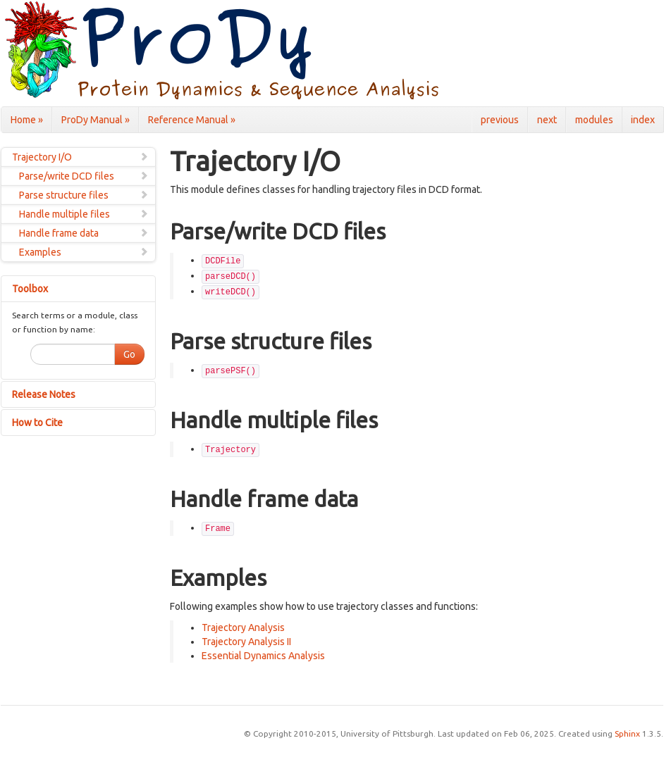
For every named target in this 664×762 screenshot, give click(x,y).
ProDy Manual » (95, 119)
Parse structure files (84, 195)
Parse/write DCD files (84, 176)
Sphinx (627, 733)
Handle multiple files (84, 214)
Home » (27, 119)
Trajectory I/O (80, 157)
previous (500, 119)
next (547, 119)
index (643, 119)
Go (129, 354)
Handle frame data (84, 233)
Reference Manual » (191, 119)
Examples (84, 252)
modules (594, 119)
